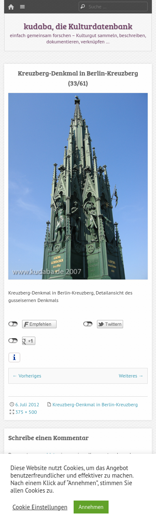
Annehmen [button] (91, 507)
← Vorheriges (26, 375)
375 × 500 (26, 412)
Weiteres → (131, 375)
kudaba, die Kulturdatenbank (78, 26)
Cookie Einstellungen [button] (39, 507)
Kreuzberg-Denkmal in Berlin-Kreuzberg (95, 404)
